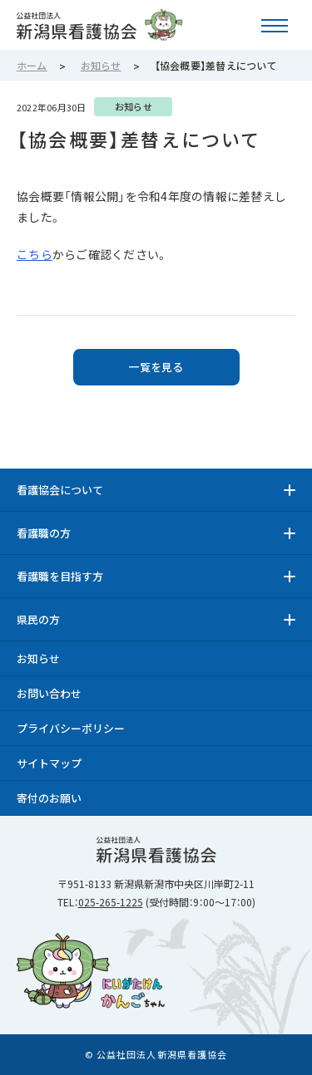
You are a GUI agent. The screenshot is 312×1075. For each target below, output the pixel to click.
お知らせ (38, 658)
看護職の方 (44, 533)
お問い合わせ (49, 693)
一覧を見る (155, 367)
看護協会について (60, 490)
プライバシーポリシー (71, 728)
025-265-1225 (110, 902)
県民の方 (38, 619)
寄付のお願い (49, 798)
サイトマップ (49, 763)
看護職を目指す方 (60, 576)
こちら (34, 254)
